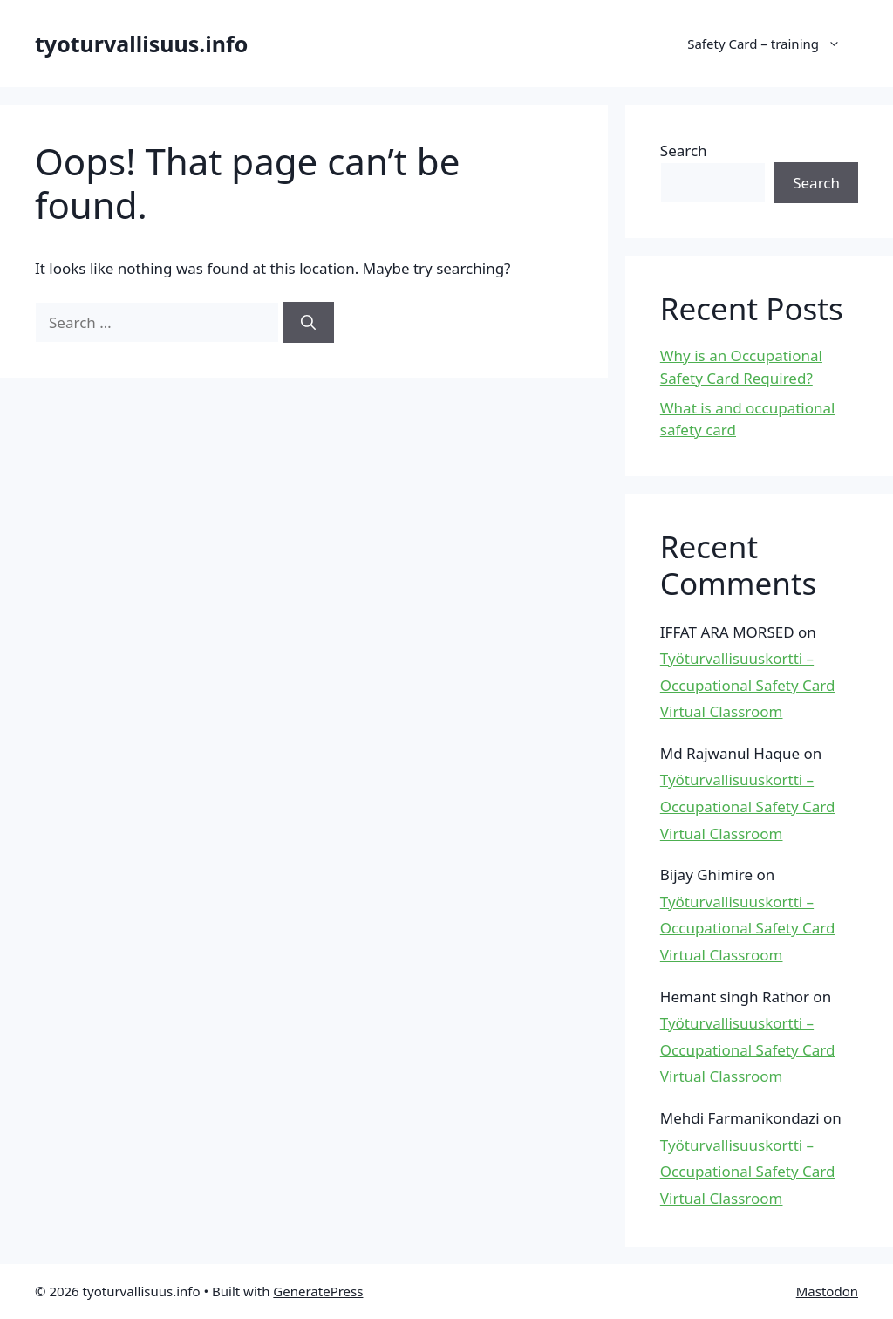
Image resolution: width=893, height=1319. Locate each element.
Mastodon (827, 1291)
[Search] (308, 323)
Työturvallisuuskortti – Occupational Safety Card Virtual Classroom (747, 684)
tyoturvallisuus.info (141, 43)
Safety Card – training (772, 43)
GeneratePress (318, 1291)
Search (683, 150)
